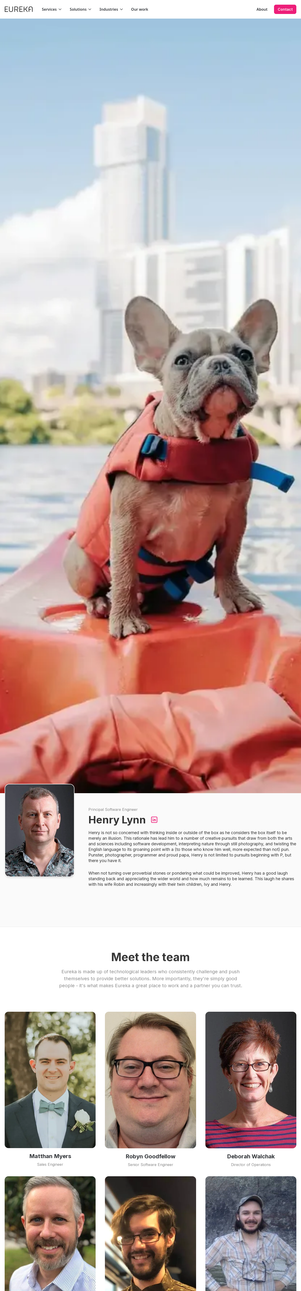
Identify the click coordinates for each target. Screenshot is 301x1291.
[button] (52, 9)
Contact (285, 9)
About (262, 9)
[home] (19, 9)
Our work (139, 9)
